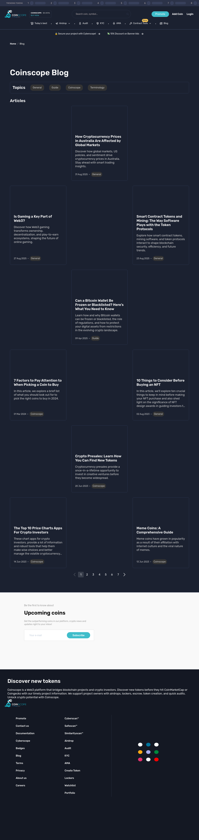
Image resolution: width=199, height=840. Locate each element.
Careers (20, 785)
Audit (68, 748)
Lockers (69, 778)
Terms (19, 763)
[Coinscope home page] (15, 14)
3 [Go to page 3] (93, 574)
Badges (20, 748)
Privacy (20, 770)
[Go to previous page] (74, 574)
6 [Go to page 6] (112, 574)
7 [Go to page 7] (118, 574)
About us (21, 778)
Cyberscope (23, 740)
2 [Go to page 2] (87, 574)
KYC (67, 755)
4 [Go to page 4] (99, 574)
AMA (67, 763)
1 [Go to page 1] (80, 574)
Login (190, 14)
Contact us (22, 725)
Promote (160, 14)
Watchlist (70, 785)
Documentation (25, 733)
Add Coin (177, 14)
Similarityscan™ (74, 733)
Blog (22, 44)
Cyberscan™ (72, 718)
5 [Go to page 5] (106, 574)
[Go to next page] (124, 574)
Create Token (72, 770)
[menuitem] (39, 23)
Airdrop (69, 740)
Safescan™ (71, 725)
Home (13, 44)
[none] (63, 23)
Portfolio (70, 792)
